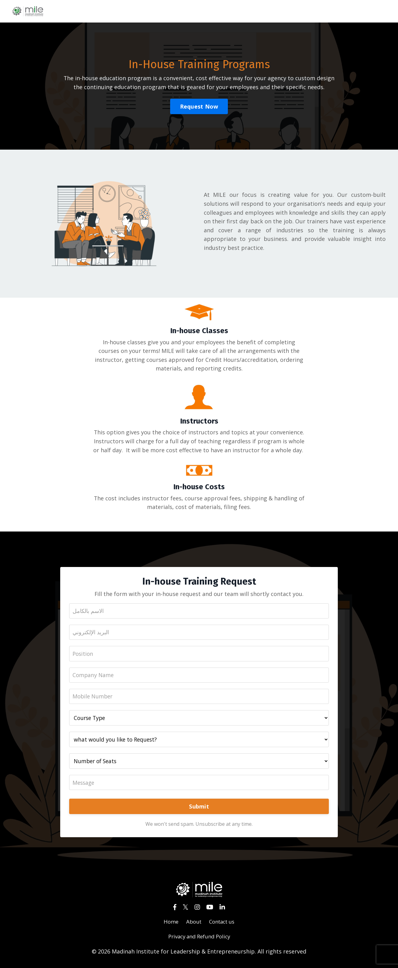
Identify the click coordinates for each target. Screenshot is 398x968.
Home (169, 924)
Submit (199, 809)
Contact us (222, 924)
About (192, 924)
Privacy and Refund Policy (199, 939)
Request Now (199, 106)
